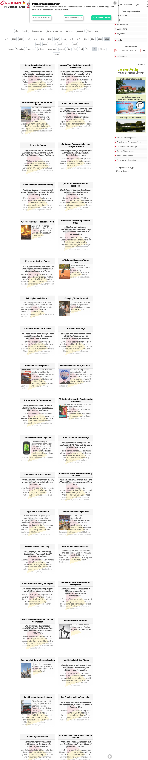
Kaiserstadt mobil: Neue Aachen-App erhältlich (75, 474)
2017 (71, 39)
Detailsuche (122, 15)
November (31, 49)
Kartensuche (122, 24)
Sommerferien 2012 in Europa (37, 475)
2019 (57, 39)
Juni (75, 49)
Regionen (121, 33)
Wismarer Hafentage (75, 328)
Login (136, 4)
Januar (56, 54)
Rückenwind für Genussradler (37, 400)
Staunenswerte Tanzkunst (75, 621)
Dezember (20, 49)
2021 (42, 39)
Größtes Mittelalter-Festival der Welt (37, 222)
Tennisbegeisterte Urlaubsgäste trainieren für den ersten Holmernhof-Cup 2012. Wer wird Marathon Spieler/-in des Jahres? (74, 271)
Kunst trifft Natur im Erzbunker (75, 103)
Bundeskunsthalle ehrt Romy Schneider (38, 66)
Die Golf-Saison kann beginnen (37, 437)
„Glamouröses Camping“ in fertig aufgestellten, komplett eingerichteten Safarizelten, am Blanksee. (75, 307)
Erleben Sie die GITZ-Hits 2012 (75, 546)
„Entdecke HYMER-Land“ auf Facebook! (76, 184)
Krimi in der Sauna (37, 145)
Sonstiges (69, 31)
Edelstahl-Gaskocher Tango (37, 546)
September (52, 49)
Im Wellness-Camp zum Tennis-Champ (76, 261)
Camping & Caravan (54, 31)
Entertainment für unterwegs (76, 437)
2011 (38, 44)
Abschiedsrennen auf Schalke (37, 328)
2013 (100, 39)
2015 (85, 39)
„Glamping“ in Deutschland (76, 298)
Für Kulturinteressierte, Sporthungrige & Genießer (76, 400)
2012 (107, 39)
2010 (45, 44)
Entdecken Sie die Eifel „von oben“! (75, 366)
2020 (50, 39)
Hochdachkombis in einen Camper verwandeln (37, 620)
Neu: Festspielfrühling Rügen (76, 660)
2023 (28, 39)
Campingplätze (37, 31)
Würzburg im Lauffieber (37, 737)
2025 (14, 39)
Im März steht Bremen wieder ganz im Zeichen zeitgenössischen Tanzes (75, 629)
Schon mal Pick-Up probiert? (37, 366)
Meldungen (121, 56)
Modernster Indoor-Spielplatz (76, 512)
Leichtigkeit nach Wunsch (37, 298)
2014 (93, 39)
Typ (118, 20)
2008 (60, 44)
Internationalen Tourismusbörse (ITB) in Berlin (75, 736)
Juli (69, 49)
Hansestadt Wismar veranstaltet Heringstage (75, 583)
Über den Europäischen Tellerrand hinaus (37, 103)
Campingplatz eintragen (121, 4)
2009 (52, 44)
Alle (16, 31)
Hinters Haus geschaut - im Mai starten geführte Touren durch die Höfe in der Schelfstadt (37, 669)
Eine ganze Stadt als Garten (37, 261)
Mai (81, 49)
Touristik (25, 31)
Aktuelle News (92, 31)
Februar (102, 49)
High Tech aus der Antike (37, 512)
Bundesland (122, 29)
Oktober (41, 49)
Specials (80, 31)
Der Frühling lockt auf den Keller (75, 697)
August (62, 49)
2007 (67, 44)
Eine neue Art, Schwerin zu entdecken (38, 660)
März (94, 49)
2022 (35, 39)
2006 (75, 44)
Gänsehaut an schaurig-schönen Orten (75, 222)
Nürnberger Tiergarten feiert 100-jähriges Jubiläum (76, 145)
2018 (64, 39)
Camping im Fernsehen (126, 160)
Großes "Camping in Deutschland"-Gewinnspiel (75, 66)
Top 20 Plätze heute (125, 151)
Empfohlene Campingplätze (129, 142)
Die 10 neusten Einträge (127, 147)
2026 (6, 39)
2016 (78, 39)
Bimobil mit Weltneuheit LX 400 (37, 697)
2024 (21, 39)
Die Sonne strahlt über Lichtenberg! (38, 185)
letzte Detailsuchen (125, 156)
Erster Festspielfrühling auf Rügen (37, 583)
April (87, 49)
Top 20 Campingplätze (126, 138)
